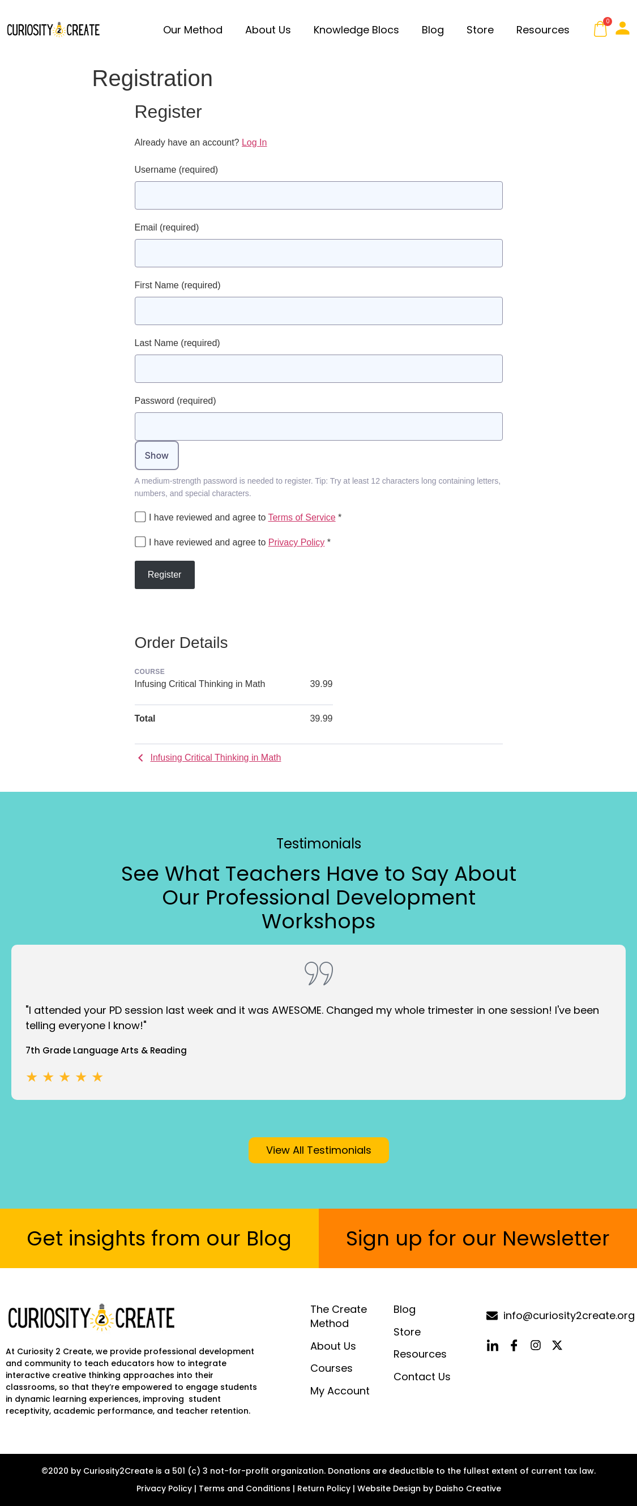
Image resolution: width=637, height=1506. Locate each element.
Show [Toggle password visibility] (157, 455)
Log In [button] (254, 142)
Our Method (193, 30)
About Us (268, 30)
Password (175, 401)
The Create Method (338, 1317)
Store (480, 30)
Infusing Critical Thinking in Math (208, 757)
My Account (340, 1391)
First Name (178, 285)
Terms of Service (301, 517)
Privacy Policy (296, 542)
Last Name (177, 343)
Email (167, 227)
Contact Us (422, 1377)
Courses (331, 1369)
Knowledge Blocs (356, 30)
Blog (433, 30)
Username (177, 169)
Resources (543, 30)
